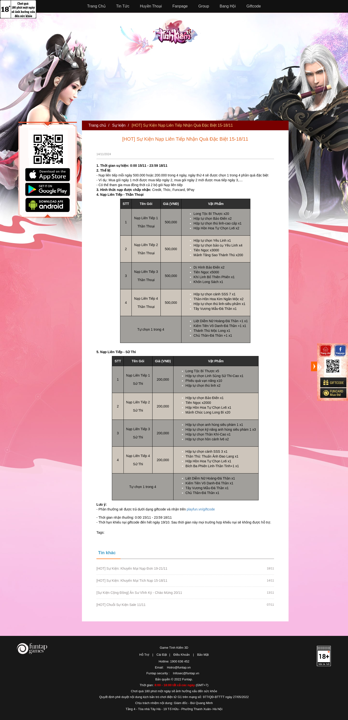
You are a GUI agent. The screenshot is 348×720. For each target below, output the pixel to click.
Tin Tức (123, 6)
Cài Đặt (161, 654)
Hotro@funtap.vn (179, 667)
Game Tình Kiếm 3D (174, 647)
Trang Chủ (96, 6)
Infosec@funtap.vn (186, 673)
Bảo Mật (203, 654)
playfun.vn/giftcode (201, 509)
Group (203, 6)
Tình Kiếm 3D (176, 30)
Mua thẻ (333, 393)
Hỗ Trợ (144, 654)
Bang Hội (228, 6)
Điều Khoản (182, 654)
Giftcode (253, 6)
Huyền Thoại (151, 6)
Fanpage (180, 6)
